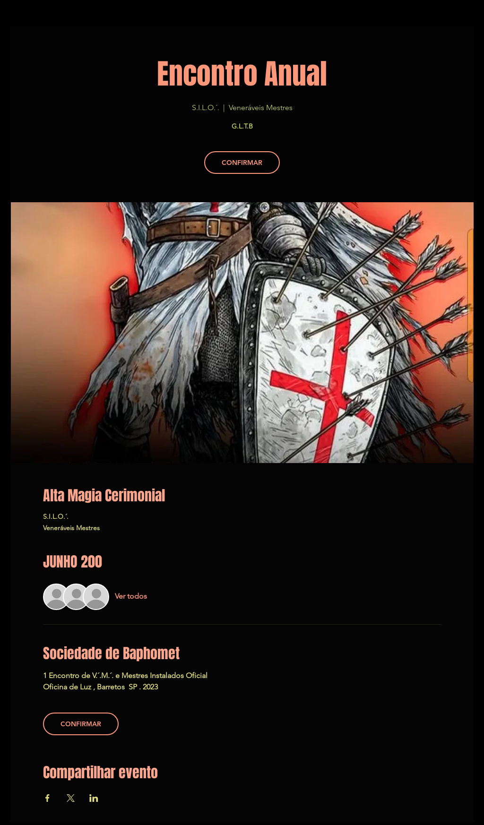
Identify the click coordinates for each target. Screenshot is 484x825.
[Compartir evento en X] (70, 798)
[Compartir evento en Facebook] (47, 798)
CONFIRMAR (242, 162)
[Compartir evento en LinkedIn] (93, 798)
